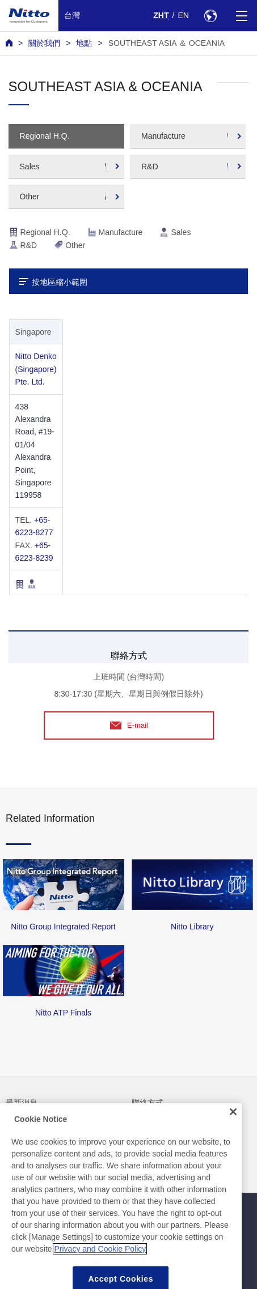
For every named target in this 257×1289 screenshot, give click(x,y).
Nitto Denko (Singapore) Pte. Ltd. (36, 369)
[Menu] (241, 15)
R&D (149, 166)
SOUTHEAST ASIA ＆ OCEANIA (166, 43)
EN (183, 15)
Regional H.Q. (45, 135)
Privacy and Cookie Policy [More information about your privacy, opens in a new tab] (100, 1264)
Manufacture (163, 135)
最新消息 (21, 1102)
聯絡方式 (147, 1102)
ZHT (160, 15)
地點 (84, 43)
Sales (30, 166)
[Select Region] (210, 15)
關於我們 (44, 43)
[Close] (233, 1127)
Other (30, 196)
